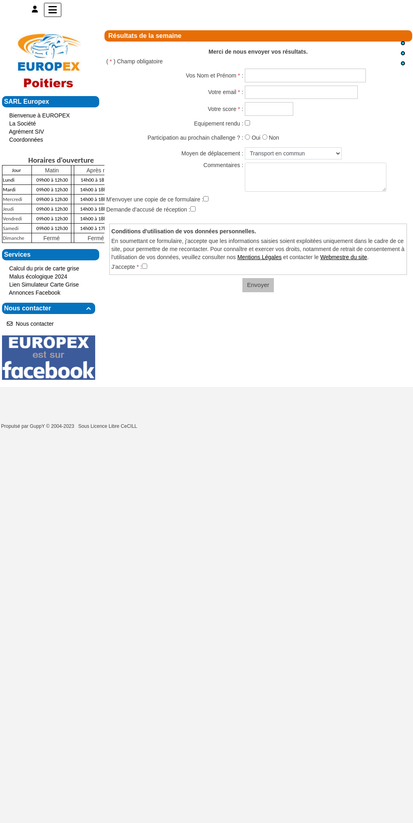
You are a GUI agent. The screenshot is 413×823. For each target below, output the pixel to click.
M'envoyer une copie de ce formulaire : (155, 199)
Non (274, 137)
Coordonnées (26, 139)
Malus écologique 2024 (38, 276)
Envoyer (258, 284)
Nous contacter (48, 308)
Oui (256, 137)
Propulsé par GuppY (23, 426)
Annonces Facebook (34, 292)
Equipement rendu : (218, 123)
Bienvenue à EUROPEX (39, 115)
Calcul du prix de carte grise (44, 268)
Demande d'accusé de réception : (148, 209)
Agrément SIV (26, 131)
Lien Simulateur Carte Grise (44, 284)
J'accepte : (126, 267)
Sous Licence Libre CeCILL (108, 426)
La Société (22, 123)
